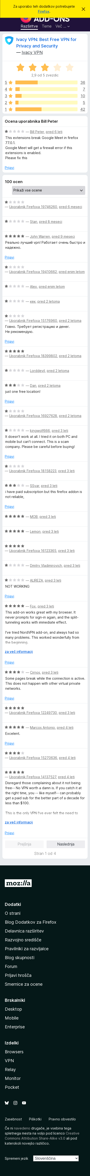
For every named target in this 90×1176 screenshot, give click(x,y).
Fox (33, 606)
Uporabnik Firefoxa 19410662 (33, 272)
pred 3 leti (60, 431)
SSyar (34, 486)
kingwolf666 (40, 431)
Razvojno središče (23, 939)
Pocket (12, 1087)
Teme (47, 26)
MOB (34, 517)
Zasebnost (13, 1119)
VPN (9, 1060)
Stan (33, 222)
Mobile (11, 1017)
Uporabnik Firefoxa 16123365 (32, 551)
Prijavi (9, 168)
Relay (10, 1069)
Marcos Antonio (42, 727)
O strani (12, 913)
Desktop (13, 1009)
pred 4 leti (65, 727)
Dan (33, 385)
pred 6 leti (54, 132)
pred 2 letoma (48, 301)
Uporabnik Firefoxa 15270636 (33, 758)
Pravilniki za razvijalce (26, 948)
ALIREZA (36, 580)
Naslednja (65, 844)
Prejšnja (24, 844)
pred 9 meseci (63, 236)
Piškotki (35, 1119)
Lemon (35, 531)
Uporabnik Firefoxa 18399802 (33, 356)
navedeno (22, 1128)
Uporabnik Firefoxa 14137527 (32, 777)
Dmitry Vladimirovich (46, 565)
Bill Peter (37, 132)
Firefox (43, 11)
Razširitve (29, 26)
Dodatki (13, 904)
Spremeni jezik (16, 1158)
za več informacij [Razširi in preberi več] (19, 651)
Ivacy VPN (32, 52)
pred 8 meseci (50, 222)
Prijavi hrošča (18, 975)
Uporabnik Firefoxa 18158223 (32, 471)
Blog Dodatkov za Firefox (30, 922)
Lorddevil (37, 371)
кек (33, 301)
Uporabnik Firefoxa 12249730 (33, 713)
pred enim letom (72, 272)
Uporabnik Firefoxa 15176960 (33, 321)
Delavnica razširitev (24, 930)
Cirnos (35, 672)
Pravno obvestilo (62, 1119)
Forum (11, 966)
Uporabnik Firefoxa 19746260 (33, 207)
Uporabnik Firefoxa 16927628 (33, 416)
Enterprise (15, 1026)
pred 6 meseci (70, 207)
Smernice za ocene (23, 984)
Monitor (13, 1078)
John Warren (40, 236)
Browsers (14, 1051)
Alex (33, 286)
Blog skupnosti (19, 957)
